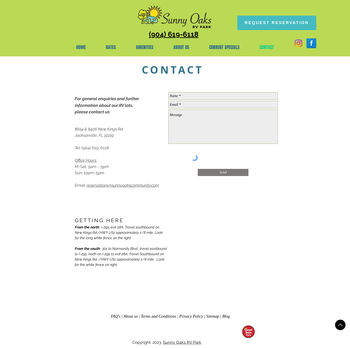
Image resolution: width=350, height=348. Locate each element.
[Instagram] (298, 43)
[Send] (223, 172)
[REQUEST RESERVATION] (276, 23)
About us (131, 316)
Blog (226, 316)
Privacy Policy (191, 316)
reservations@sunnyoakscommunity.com (123, 185)
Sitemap (212, 316)
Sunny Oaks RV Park (182, 342)
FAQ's (116, 316)
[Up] (340, 325)
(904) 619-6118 (95, 147)
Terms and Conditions (158, 316)
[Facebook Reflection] (311, 43)
